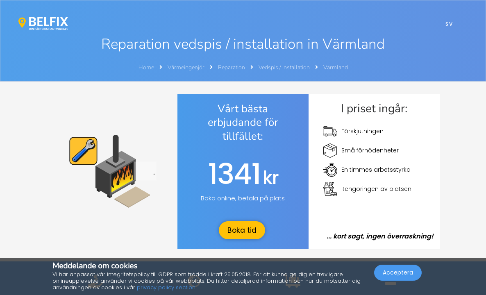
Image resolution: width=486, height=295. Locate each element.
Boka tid (242, 230)
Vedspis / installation (285, 67)
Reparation (232, 67)
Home (146, 67)
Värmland (335, 67)
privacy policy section (166, 287)
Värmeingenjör (187, 67)
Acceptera (398, 273)
